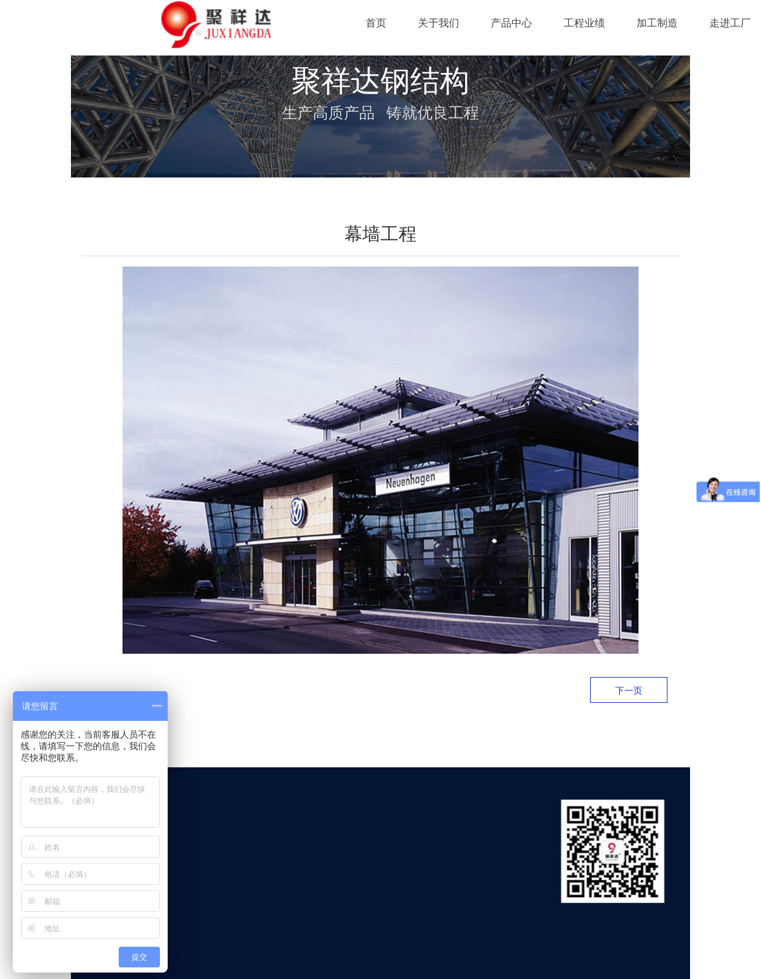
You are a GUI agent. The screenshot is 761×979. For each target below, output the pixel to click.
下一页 (628, 690)
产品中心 (511, 23)
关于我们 (438, 23)
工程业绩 (584, 23)
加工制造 (657, 23)
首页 (376, 23)
